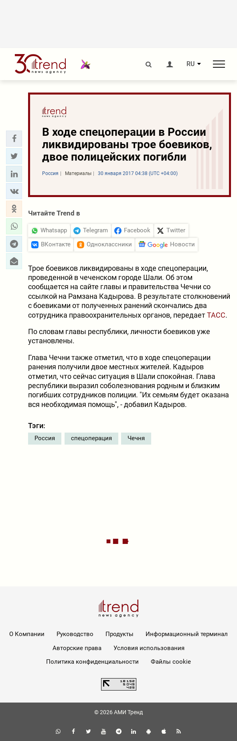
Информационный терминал (187, 634)
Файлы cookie (171, 661)
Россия (44, 438)
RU (190, 64)
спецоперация (91, 438)
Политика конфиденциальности (92, 661)
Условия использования (148, 648)
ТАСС (216, 315)
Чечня (136, 438)
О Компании (27, 634)
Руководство (75, 634)
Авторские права (77, 648)
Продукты (119, 634)
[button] (14, 138)
